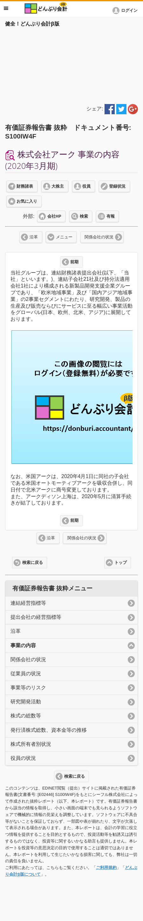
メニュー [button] (6, 8)
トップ (120, 562)
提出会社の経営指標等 (35, 617)
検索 (84, 216)
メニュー (64, 237)
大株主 (57, 186)
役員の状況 (23, 758)
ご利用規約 (106, 867)
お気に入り (27, 201)
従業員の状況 (25, 673)
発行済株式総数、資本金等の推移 (48, 730)
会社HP (54, 216)
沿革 (34, 237)
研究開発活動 (25, 701)
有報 (110, 216)
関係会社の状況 (99, 237)
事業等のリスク (28, 687)
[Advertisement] (71, 64)
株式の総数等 (25, 715)
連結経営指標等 (28, 603)
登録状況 (117, 186)
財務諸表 (25, 186)
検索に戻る (32, 562)
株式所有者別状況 (30, 744)
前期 (74, 262)
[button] (126, 10)
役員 (86, 186)
